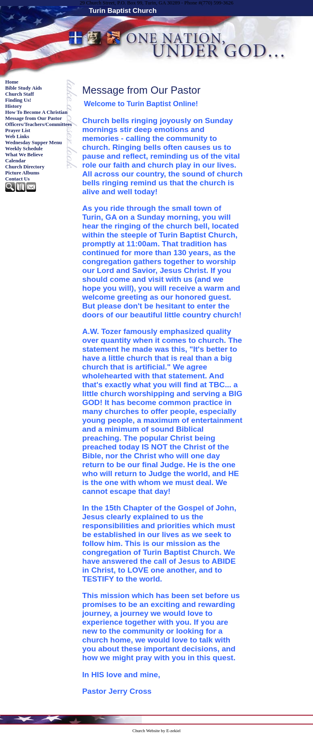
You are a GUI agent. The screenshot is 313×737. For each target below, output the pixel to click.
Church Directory (24, 167)
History (13, 106)
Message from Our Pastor (33, 118)
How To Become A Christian (36, 112)
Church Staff (19, 94)
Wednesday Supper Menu (33, 142)
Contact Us (17, 179)
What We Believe (24, 154)
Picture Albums (22, 173)
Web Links (17, 136)
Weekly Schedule (24, 148)
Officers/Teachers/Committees (38, 124)
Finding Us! (18, 100)
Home (12, 82)
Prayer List (17, 130)
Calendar (15, 161)
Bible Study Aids (23, 88)
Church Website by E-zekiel (156, 731)
